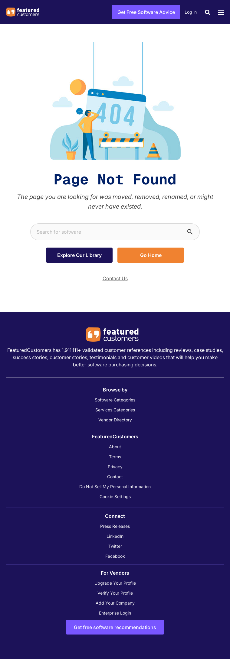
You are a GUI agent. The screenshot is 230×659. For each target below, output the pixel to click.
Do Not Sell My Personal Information (115, 486)
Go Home (151, 255)
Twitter (115, 546)
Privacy (115, 466)
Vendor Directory (115, 419)
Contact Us (115, 278)
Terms (115, 456)
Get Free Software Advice (146, 12)
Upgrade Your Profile (115, 583)
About (115, 446)
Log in (191, 12)
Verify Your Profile (115, 593)
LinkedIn (115, 536)
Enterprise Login (115, 612)
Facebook (115, 556)
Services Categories (115, 409)
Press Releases (115, 526)
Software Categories (115, 399)
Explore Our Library (79, 255)
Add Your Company (115, 602)
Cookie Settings (115, 496)
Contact (115, 476)
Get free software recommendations (115, 627)
